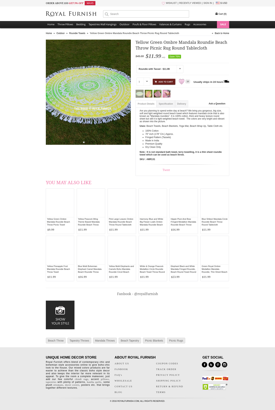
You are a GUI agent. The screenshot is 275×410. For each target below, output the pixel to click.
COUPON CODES (167, 363)
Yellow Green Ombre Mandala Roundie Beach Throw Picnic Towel (58, 222)
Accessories (199, 24)
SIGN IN (207, 3)
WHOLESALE (123, 380)
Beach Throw (56, 340)
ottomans (58, 385)
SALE (223, 24)
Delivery (181, 103)
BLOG (118, 392)
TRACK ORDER (166, 369)
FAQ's (118, 375)
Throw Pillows (65, 24)
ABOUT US (122, 363)
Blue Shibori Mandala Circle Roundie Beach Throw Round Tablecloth (215, 222)
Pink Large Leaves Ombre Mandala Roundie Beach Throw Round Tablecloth (121, 222)
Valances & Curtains (170, 24)
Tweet (166, 170)
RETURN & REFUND (169, 386)
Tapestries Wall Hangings (102, 24)
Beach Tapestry (130, 340)
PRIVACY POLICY (168, 375)
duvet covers (72, 385)
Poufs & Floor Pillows (144, 24)
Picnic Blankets (154, 340)
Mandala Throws (105, 340)
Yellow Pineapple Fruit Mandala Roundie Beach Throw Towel (58, 269)
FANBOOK (121, 369)
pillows (105, 379)
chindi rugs (81, 379)
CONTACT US (124, 386)
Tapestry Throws (79, 340)
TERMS (161, 392)
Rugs (187, 24)
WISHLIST (171, 3)
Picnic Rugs (176, 340)
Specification (166, 103)
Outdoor (124, 24)
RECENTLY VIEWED (190, 3)
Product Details (146, 103)
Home (50, 24)
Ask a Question (217, 103)
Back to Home (222, 33)
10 (188, 81)
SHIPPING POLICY (168, 380)
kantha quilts (94, 382)
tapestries (51, 382)
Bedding (81, 24)
